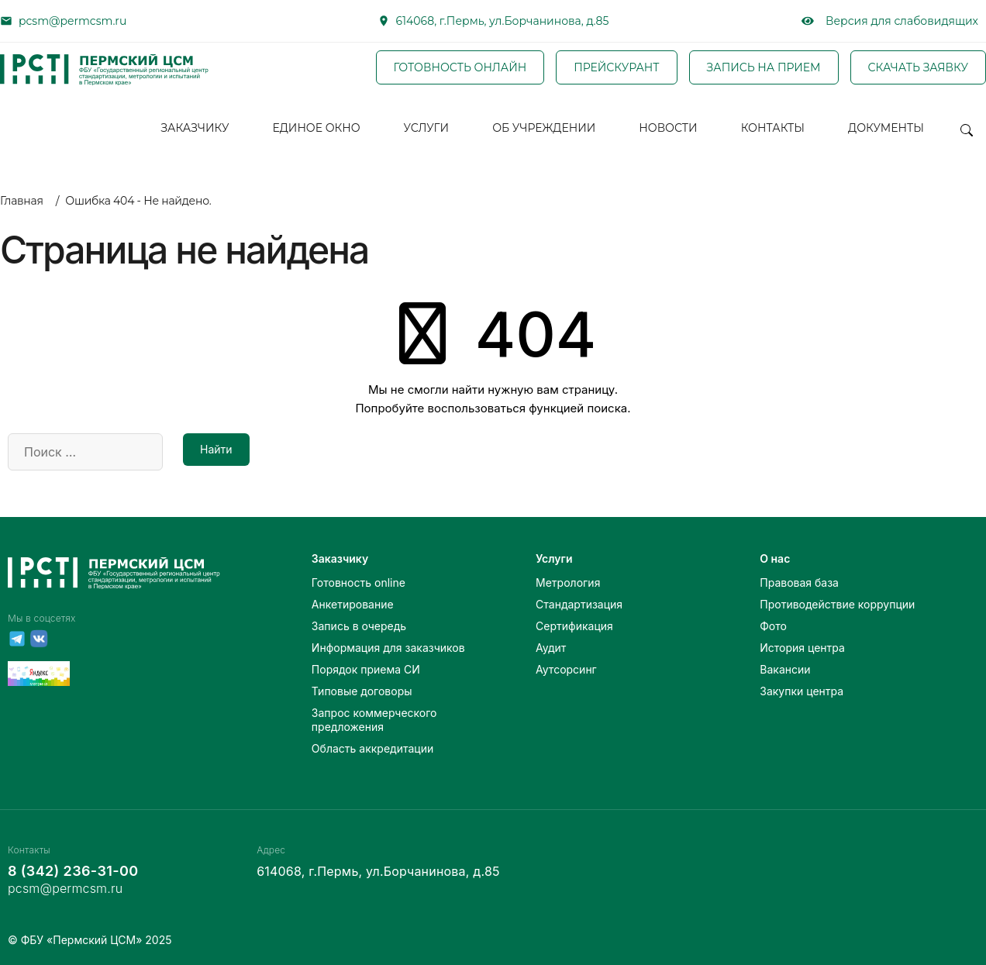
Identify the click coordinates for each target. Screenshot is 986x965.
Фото (773, 625)
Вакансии (785, 669)
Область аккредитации (372, 748)
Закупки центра (801, 691)
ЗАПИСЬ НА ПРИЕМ (764, 67)
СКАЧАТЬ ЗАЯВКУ (918, 67)
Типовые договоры (362, 691)
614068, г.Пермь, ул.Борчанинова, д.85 (502, 21)
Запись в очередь (359, 625)
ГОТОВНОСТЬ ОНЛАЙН (460, 67)
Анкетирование (353, 604)
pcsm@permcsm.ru (72, 21)
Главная (21, 201)
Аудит (551, 647)
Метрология (568, 582)
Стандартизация (579, 604)
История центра (802, 647)
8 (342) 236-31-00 (73, 871)
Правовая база (799, 582)
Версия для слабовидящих (890, 21)
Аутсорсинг (566, 669)
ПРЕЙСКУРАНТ (616, 67)
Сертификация (574, 625)
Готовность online (358, 582)
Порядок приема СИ (366, 669)
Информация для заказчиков (388, 647)
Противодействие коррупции (837, 604)
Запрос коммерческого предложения (374, 719)
